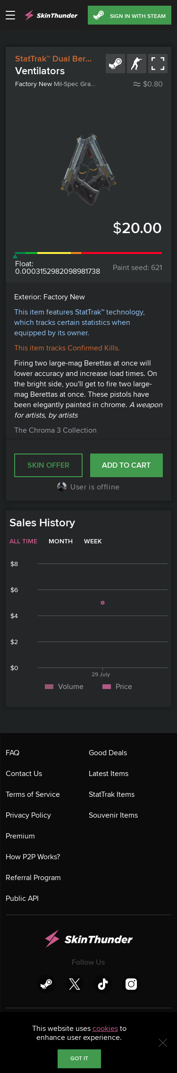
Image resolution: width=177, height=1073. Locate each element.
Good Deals (108, 753)
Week (93, 541)
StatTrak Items (112, 794)
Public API (22, 898)
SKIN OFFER (48, 465)
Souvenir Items (113, 815)
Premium (20, 836)
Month (61, 541)
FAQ (12, 753)
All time (23, 541)
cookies (105, 1028)
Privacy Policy (28, 815)
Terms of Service (33, 794)
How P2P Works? (33, 857)
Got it (79, 1058)
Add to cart (126, 465)
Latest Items (108, 773)
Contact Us (24, 773)
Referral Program (33, 877)
